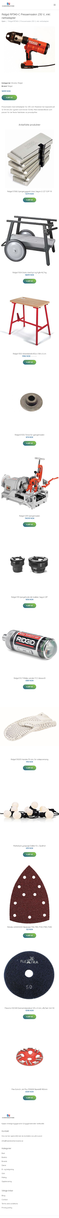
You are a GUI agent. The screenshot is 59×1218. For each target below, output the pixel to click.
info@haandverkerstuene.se (12, 1141)
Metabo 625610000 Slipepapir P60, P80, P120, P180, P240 (29, 927)
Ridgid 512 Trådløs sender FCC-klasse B (29, 678)
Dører (4, 1165)
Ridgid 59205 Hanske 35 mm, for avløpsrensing (29, 759)
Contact (5, 1200)
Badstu (4, 1157)
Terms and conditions (10, 1204)
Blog (3, 1196)
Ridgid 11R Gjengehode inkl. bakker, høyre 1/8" (29, 597)
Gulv (3, 1173)
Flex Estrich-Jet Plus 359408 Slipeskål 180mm (29, 1089)
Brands (14, 83)
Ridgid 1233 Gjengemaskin (29, 516)
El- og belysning (8, 1169)
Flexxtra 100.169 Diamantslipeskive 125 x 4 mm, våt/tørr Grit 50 (29, 1008)
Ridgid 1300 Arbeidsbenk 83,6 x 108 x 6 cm (29, 354)
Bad (3, 1153)
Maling (4, 1177)
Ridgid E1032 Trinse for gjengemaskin (29, 435)
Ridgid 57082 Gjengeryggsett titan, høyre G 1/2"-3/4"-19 (29, 191)
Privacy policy (7, 1208)
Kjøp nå (9, 97)
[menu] (54, 5)
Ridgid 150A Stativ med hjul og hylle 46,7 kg (30, 272)
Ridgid (20, 83)
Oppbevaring (7, 1181)
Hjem (4, 21)
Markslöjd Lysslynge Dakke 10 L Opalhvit (29, 846)
